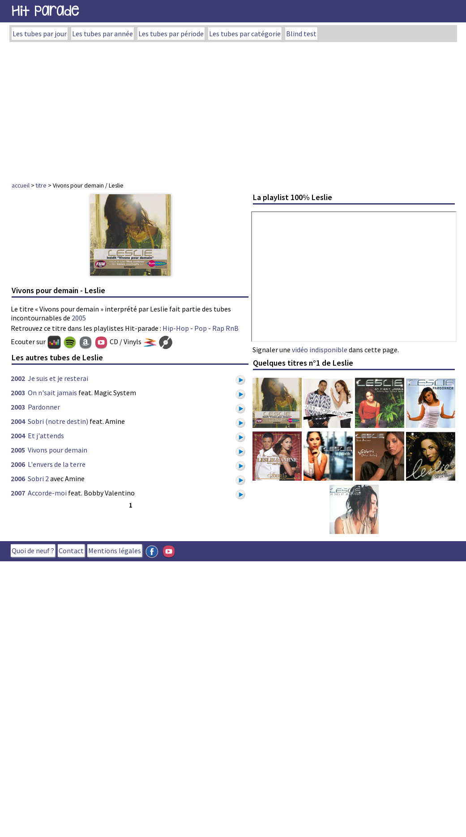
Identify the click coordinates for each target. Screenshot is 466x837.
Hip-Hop (175, 328)
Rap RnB (225, 328)
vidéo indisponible (319, 349)
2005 (79, 317)
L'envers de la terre (57, 464)
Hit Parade (45, 11)
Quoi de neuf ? (33, 550)
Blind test (301, 33)
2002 (18, 378)
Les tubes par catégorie (245, 33)
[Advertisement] (233, 109)
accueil (21, 185)
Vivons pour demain (57, 449)
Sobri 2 (38, 478)
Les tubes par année (102, 33)
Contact (71, 550)
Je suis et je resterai (58, 378)
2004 (18, 421)
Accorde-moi (47, 492)
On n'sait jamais (52, 392)
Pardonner (44, 406)
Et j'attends (46, 435)
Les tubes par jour (40, 33)
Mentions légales (114, 550)
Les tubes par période (171, 33)
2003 (18, 392)
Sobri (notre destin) (58, 421)
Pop (200, 328)
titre (41, 185)
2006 (18, 464)
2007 (18, 492)
